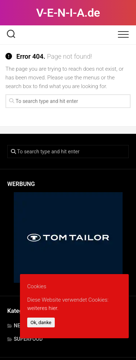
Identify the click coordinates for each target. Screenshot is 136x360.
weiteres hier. (42, 308)
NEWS (21, 325)
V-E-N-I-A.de (68, 13)
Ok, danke (40, 322)
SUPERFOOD (28, 339)
